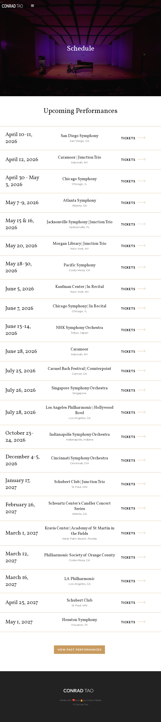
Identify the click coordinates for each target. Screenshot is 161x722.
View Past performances (79, 649)
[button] (32, 6)
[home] (12, 6)
